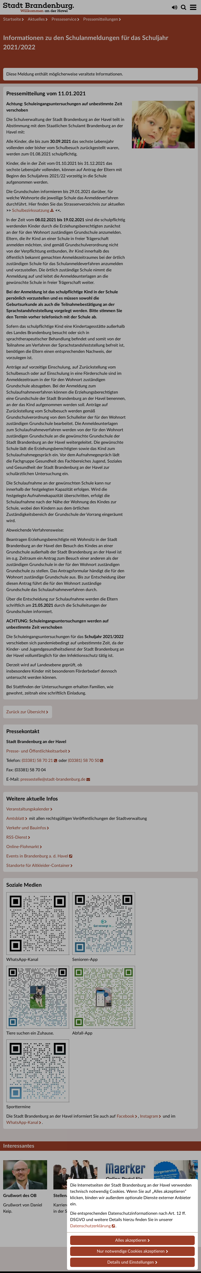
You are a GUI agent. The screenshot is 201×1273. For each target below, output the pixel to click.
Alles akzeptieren (130, 1240)
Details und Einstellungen (130, 1262)
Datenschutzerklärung (90, 1226)
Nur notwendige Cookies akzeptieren (131, 1251)
